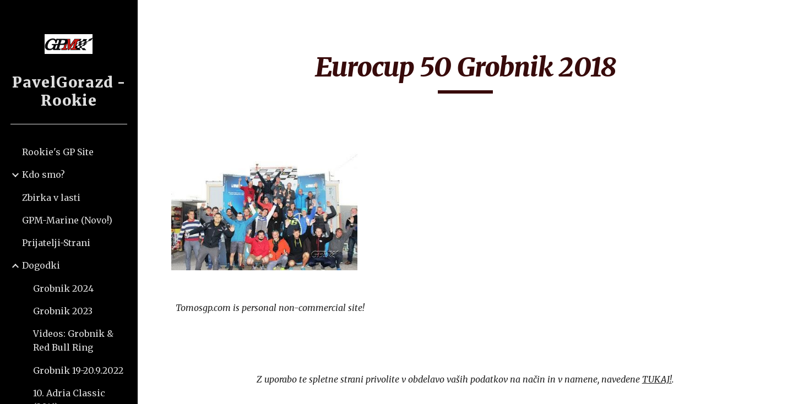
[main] (465, 72)
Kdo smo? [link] (43, 174)
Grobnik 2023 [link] (63, 310)
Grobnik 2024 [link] (63, 288)
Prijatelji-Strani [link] (56, 242)
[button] (780, 15)
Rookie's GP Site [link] (58, 151)
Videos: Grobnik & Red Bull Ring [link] (73, 340)
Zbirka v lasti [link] (51, 197)
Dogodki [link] (41, 265)
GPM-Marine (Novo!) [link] (67, 220)
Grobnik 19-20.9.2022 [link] (78, 370)
